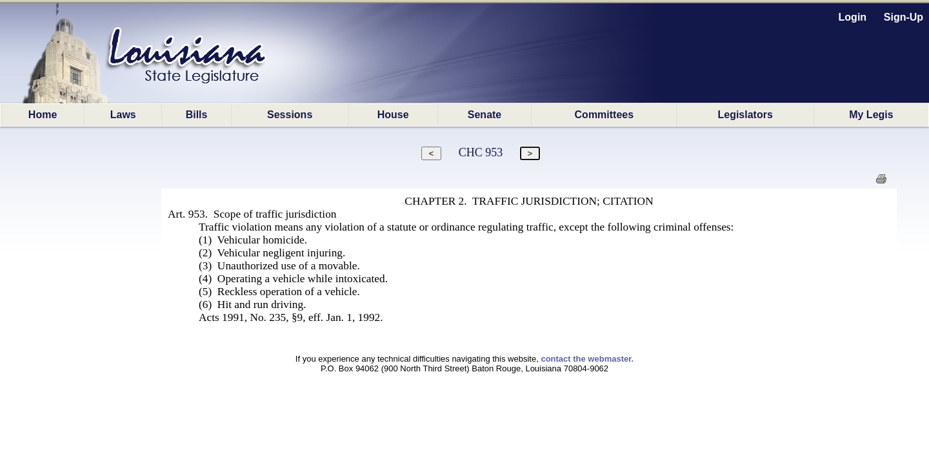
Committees (604, 114)
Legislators (744, 114)
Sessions (289, 114)
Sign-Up (903, 17)
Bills (197, 114)
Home (42, 114)
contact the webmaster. (587, 359)
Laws (123, 114)
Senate (484, 114)
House (393, 114)
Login (853, 17)
